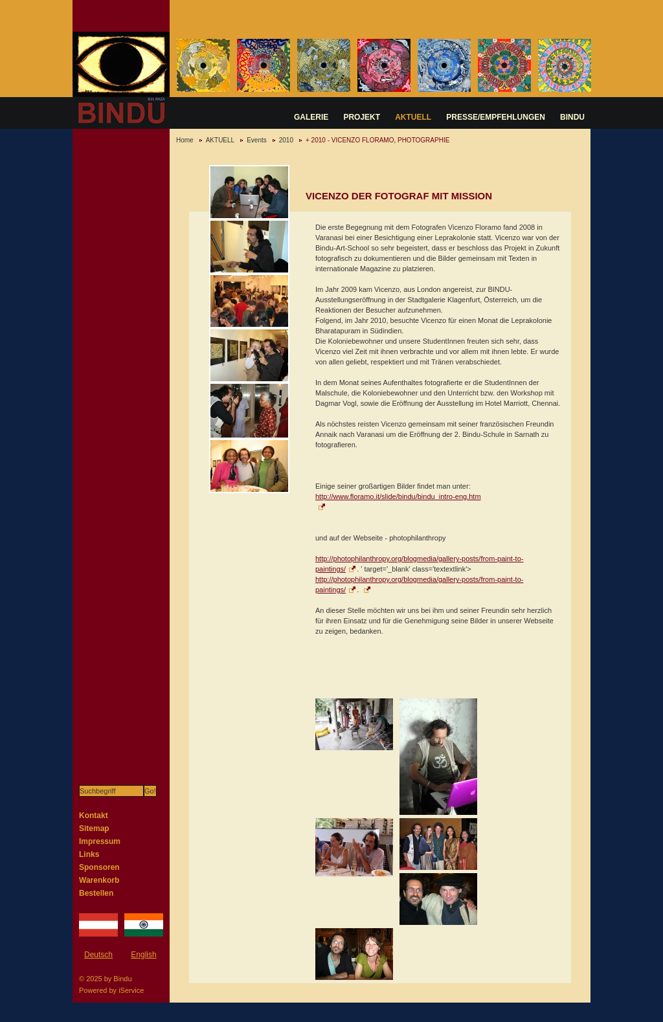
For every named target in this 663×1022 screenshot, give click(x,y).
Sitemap (94, 828)
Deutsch (98, 954)
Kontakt (93, 815)
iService (131, 990)
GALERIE (311, 117)
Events (257, 140)
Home (185, 140)
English (143, 954)
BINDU (572, 117)
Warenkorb (99, 880)
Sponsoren (99, 867)
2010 (286, 140)
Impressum (99, 841)
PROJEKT (361, 117)
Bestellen (96, 893)
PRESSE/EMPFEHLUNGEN (495, 117)
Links (89, 854)
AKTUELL (413, 117)
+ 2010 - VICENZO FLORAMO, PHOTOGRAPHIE (377, 140)
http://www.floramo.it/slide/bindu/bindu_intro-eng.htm (398, 496)
